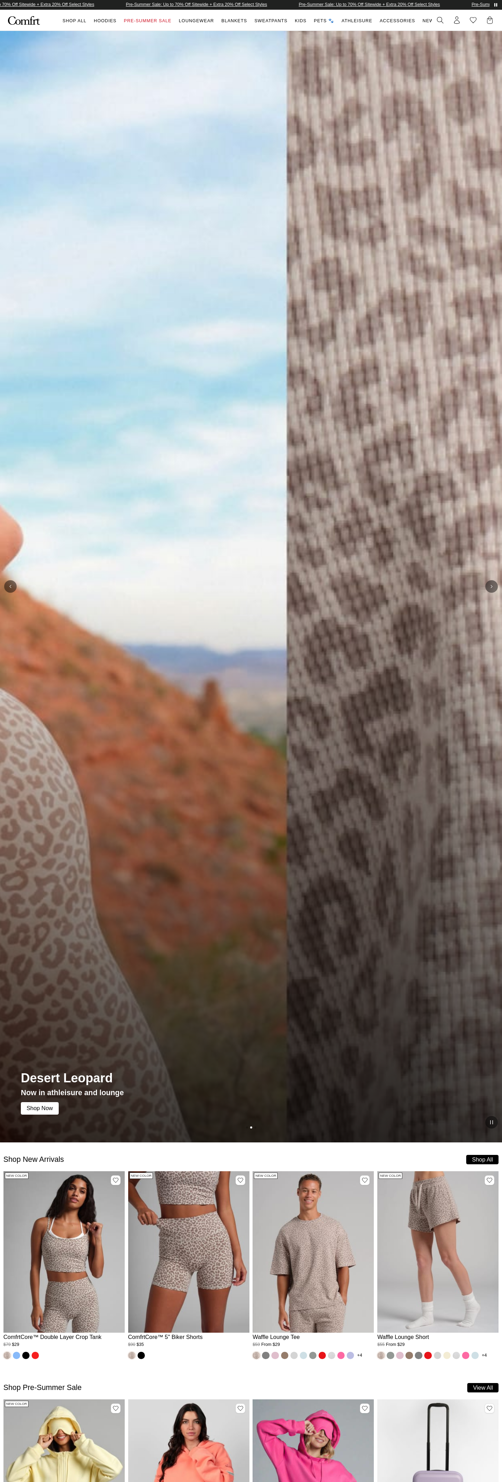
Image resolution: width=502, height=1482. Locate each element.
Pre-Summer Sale (148, 20)
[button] (491, 20)
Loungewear (196, 20)
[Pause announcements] (495, 5)
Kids (300, 20)
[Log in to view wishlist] (473, 20)
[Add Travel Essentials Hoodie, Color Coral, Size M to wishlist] (240, 1408)
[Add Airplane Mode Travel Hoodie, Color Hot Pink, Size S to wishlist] (365, 1408)
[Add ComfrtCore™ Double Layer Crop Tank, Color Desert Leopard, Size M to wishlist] (116, 1180)
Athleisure (356, 20)
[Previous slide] (10, 586)
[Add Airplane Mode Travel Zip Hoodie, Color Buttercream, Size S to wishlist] (116, 1408)
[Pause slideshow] (491, 1122)
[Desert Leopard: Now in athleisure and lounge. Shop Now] (251, 586)
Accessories (397, 20)
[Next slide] (491, 586)
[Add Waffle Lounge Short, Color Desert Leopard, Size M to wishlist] (489, 1180)
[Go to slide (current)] (251, 1127)
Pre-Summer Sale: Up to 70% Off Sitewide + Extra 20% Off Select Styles (202, 4)
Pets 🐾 (324, 20)
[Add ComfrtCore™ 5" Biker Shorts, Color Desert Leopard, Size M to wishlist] (240, 1180)
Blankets (234, 20)
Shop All (75, 20)
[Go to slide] (247, 1127)
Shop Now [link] (39, 1108)
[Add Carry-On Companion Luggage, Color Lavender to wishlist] (489, 1408)
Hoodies (105, 20)
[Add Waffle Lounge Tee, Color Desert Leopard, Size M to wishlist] (365, 1180)
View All (483, 1387)
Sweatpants (270, 20)
